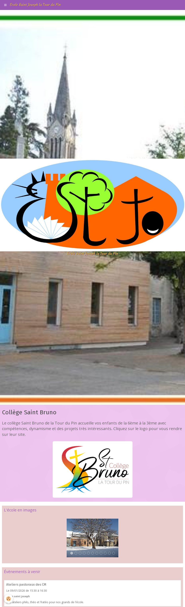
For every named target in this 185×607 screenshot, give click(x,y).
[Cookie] (8, 598)
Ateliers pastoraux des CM (26, 584)
